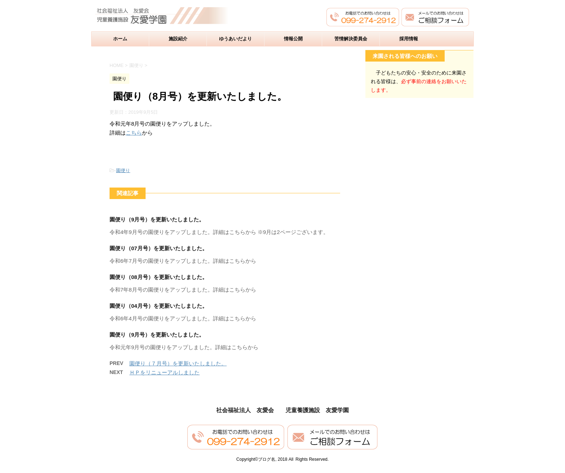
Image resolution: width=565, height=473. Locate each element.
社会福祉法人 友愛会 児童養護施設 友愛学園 (282, 410)
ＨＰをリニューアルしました (164, 372)
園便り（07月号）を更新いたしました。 (159, 248)
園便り (123, 170)
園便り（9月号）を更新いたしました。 (157, 219)
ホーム (120, 38)
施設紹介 (178, 38)
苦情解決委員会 (350, 38)
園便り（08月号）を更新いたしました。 (159, 277)
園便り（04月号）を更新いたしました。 (159, 306)
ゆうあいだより (235, 38)
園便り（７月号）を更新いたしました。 (178, 363)
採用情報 (408, 38)
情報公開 (293, 38)
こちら (134, 133)
